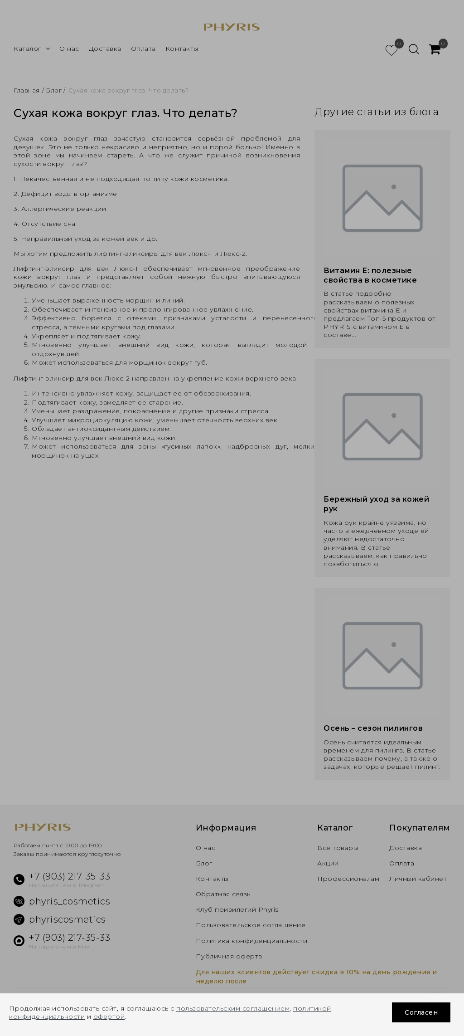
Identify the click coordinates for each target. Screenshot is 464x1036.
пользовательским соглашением (233, 1008)
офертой (109, 1016)
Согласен (421, 1012)
